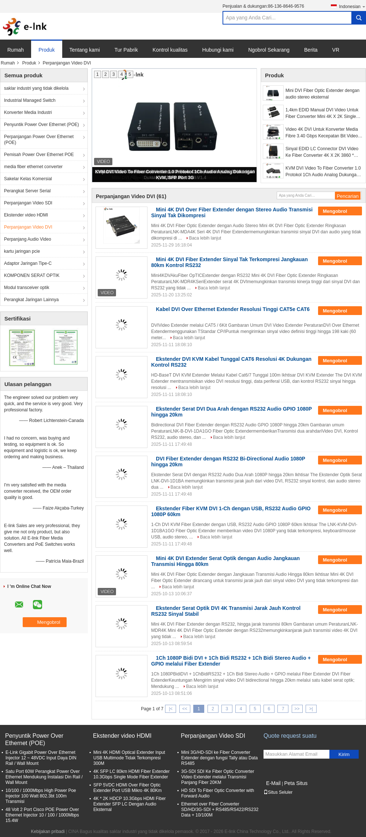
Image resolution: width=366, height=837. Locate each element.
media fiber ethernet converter (33, 166)
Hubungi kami (218, 50)
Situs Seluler (278, 792)
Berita (311, 50)
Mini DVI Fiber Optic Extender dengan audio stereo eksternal (322, 94)
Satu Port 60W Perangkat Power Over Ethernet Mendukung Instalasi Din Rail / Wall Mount (44, 777)
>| (311, 708)
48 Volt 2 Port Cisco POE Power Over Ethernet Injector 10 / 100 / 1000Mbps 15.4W (42, 815)
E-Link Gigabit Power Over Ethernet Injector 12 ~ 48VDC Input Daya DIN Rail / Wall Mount (40, 758)
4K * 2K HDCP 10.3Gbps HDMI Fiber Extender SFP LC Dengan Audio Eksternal (129, 804)
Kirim (344, 754)
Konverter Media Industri (28, 112)
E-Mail (273, 783)
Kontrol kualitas (170, 50)
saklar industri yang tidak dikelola (36, 88)
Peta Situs (295, 783)
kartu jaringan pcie (22, 251)
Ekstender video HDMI (26, 215)
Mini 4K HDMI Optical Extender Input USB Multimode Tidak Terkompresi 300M (129, 758)
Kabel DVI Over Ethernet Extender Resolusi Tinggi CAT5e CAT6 (233, 309)
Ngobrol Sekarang (269, 50)
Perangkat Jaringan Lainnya (31, 299)
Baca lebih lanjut (205, 238)
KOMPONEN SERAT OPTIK (32, 275)
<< (184, 708)
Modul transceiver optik (26, 287)
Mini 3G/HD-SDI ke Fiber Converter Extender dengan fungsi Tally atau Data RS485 (219, 758)
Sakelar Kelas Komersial (28, 178)
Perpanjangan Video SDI (28, 202)
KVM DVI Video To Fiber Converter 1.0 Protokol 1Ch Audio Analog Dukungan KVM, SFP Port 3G (323, 172)
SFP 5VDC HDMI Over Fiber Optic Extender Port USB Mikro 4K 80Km (127, 787)
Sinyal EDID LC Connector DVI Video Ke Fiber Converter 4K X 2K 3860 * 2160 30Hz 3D (321, 152)
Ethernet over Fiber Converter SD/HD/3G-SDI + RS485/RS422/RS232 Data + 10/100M (219, 809)
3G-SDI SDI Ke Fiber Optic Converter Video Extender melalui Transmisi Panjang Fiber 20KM (217, 777)
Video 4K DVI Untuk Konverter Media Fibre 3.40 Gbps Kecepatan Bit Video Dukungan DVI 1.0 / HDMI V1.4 (321, 133)
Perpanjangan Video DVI (28, 227)
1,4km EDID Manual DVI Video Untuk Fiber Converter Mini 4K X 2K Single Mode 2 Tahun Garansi (321, 113)
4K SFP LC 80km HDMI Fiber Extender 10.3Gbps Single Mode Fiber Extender (131, 774)
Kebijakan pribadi (48, 831)
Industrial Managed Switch (30, 100)
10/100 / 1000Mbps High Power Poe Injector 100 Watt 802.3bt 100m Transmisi (40, 796)
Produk (46, 50)
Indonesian (352, 6)
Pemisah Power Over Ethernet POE (39, 154)
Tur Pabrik (126, 50)
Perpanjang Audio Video (27, 239)
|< (170, 708)
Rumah (15, 50)
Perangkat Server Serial (27, 190)
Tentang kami (85, 50)
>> (297, 708)
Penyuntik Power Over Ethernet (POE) (41, 124)
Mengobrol (340, 211)
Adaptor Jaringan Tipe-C (28, 263)
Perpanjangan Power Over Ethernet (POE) (39, 139)
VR (335, 50)
